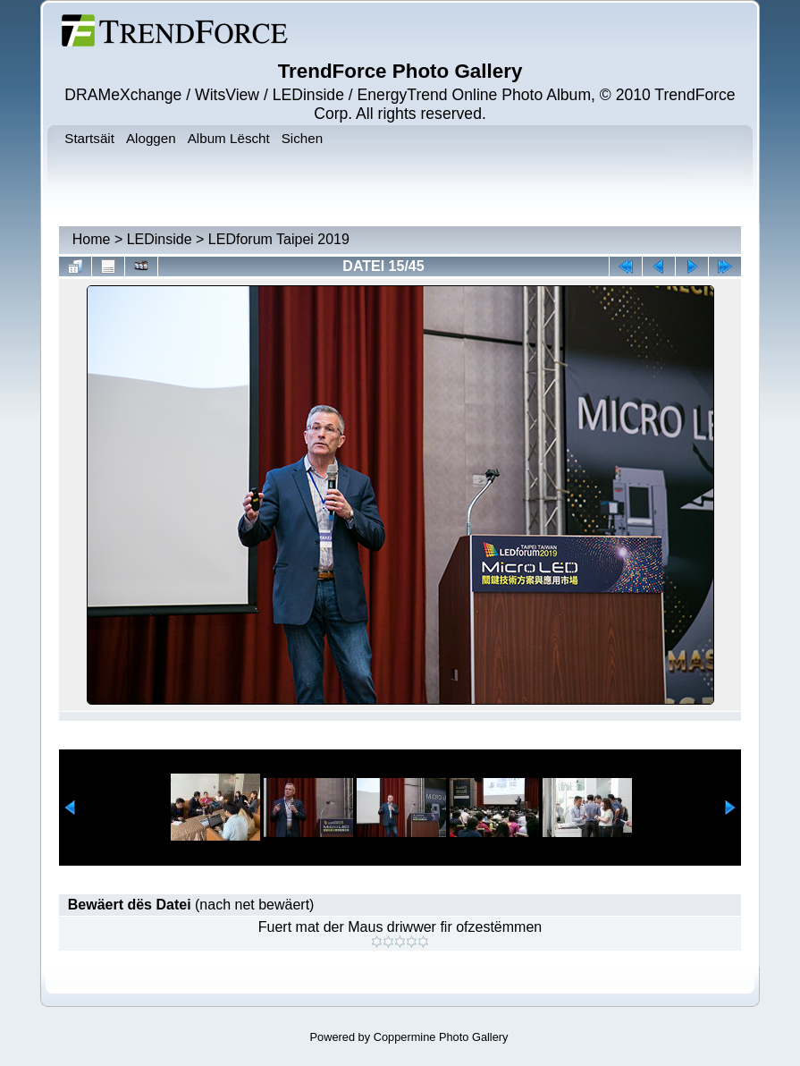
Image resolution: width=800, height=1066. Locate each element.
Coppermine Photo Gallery (441, 1037)
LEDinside (159, 239)
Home (91, 239)
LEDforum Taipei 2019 (278, 239)
